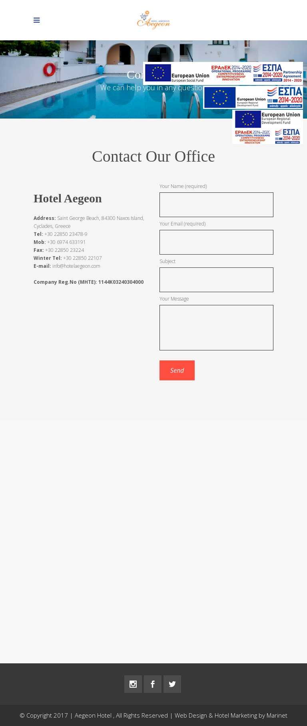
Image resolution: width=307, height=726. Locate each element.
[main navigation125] (253, 99)
